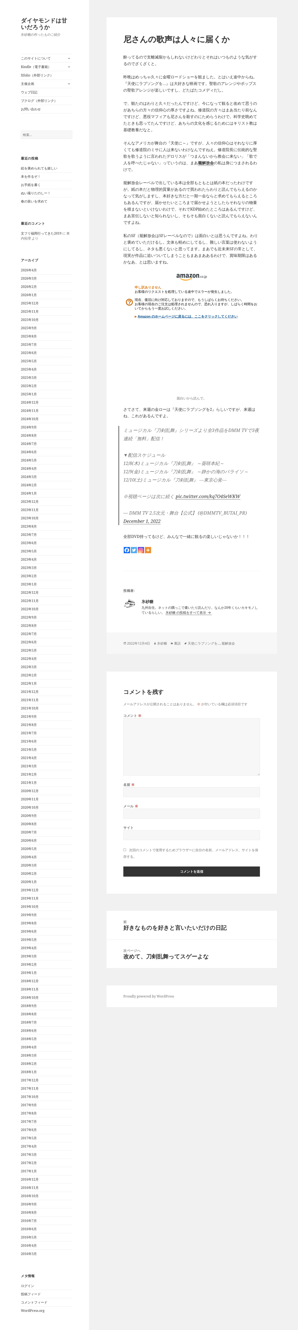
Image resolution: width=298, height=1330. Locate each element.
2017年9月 (29, 1105)
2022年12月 (30, 592)
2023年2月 (29, 576)
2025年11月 (30, 311)
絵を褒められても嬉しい (39, 168)
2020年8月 (29, 824)
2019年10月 (30, 906)
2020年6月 (29, 840)
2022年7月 (29, 634)
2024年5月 (29, 460)
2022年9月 (29, 617)
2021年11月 (30, 700)
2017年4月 (29, 1146)
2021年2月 (29, 774)
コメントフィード (34, 1302)
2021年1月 (29, 782)
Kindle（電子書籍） (36, 66)
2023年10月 (30, 518)
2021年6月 (29, 741)
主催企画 (27, 83)
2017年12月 (30, 1080)
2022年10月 (30, 609)
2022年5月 (29, 650)
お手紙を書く (31, 184)
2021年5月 (29, 749)
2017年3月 (29, 1154)
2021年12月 (30, 691)
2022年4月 (29, 658)
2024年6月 (29, 452)
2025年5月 (29, 361)
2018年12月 (30, 981)
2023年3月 (29, 567)
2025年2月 (29, 386)
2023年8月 (29, 526)
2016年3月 (29, 1253)
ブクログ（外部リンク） (39, 100)
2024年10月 (30, 419)
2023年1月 (29, 584)
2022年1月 (29, 683)
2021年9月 (29, 716)
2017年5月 (29, 1138)
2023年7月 (29, 534)
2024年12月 (30, 402)
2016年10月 (30, 1196)
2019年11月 (30, 898)
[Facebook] (127, 550)
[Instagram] (141, 550)
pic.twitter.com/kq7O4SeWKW (208, 496)
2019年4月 (29, 948)
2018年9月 (29, 1005)
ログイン (27, 1286)
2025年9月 (29, 328)
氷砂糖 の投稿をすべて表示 (186, 612)
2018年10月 (30, 997)
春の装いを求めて (34, 201)
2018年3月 (29, 1055)
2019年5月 (29, 939)
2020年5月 (29, 848)
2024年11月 (30, 410)
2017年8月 (29, 1113)
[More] (148, 550)
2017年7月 (29, 1121)
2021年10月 (30, 708)
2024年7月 (29, 443)
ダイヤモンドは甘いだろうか (44, 24)
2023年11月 (30, 510)
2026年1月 (29, 295)
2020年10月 (30, 807)
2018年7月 (29, 1022)
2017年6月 (29, 1129)
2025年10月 (30, 319)
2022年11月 (30, 600)
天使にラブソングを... (204, 643)
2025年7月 (29, 344)
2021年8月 (29, 724)
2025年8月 (29, 336)
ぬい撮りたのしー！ (36, 193)
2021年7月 (29, 733)
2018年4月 (29, 1047)
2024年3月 (29, 476)
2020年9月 (29, 815)
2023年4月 (29, 559)
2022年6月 (29, 642)
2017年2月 (29, 1163)
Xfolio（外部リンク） (37, 75)
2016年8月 (29, 1212)
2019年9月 (29, 915)
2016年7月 (29, 1220)
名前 (129, 784)
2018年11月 (30, 989)
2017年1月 (29, 1171)
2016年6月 (29, 1229)
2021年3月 (29, 766)
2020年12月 (30, 791)
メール (130, 806)
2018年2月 (29, 1063)
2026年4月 (29, 270)
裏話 (177, 643)
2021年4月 (29, 758)
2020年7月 (29, 832)
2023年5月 (29, 551)
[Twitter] (134, 550)
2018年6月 (29, 1030)
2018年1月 (29, 1072)
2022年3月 (29, 667)
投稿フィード (31, 1294)
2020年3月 (29, 865)
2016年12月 (30, 1179)
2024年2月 (29, 485)
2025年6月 (29, 352)
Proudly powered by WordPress (148, 996)
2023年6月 (29, 543)
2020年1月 (29, 882)
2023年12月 (30, 501)
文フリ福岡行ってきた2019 (41, 233)
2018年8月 (29, 1014)
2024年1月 (29, 493)
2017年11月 (30, 1088)
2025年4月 (29, 369)
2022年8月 (29, 625)
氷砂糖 (162, 643)
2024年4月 (29, 468)
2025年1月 (29, 394)
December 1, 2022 (142, 521)
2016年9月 (29, 1204)
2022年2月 (29, 675)
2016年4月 (29, 1245)
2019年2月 (29, 964)
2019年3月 (29, 956)
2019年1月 (29, 972)
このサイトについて (36, 58)
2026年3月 (29, 278)
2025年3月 (29, 377)
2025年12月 (30, 303)
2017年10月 (30, 1096)
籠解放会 (206, 163)
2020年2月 (29, 873)
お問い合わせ (31, 109)
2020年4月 (29, 857)
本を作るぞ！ (31, 176)
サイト (128, 827)
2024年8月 (29, 435)
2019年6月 (29, 931)
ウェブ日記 (29, 92)
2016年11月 (30, 1187)
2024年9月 (29, 427)
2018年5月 (29, 1039)
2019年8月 (29, 923)
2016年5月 (29, 1237)
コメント (132, 715)
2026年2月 (29, 286)
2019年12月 (30, 890)
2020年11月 (30, 799)
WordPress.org (32, 1310)
